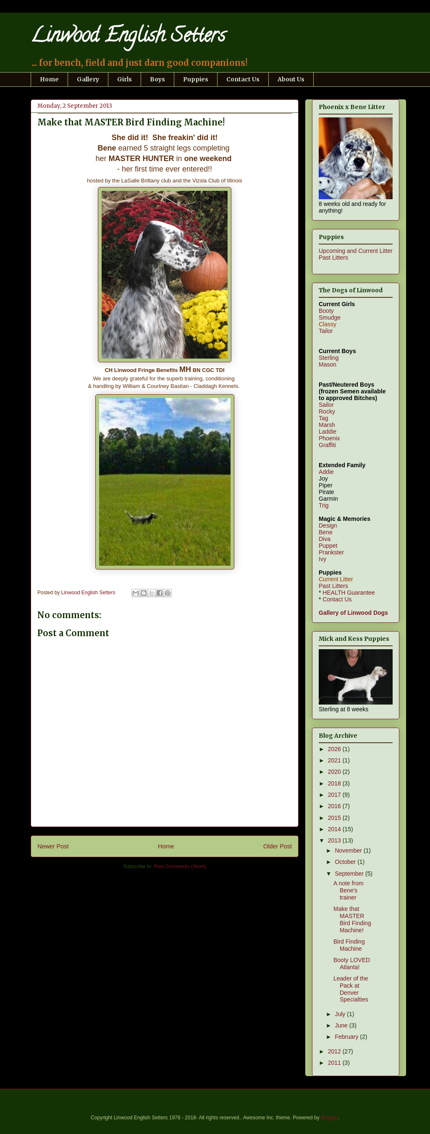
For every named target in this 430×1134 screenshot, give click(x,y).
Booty (326, 310)
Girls (124, 79)
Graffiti (327, 445)
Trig (324, 505)
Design (328, 525)
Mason (327, 364)
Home (49, 79)
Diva (324, 539)
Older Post (277, 846)
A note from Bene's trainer (348, 890)
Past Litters (333, 257)
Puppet (328, 545)
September (350, 873)
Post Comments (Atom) (180, 866)
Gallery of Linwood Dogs (353, 612)
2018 (335, 783)
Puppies (195, 79)
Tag (323, 418)
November (349, 850)
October (346, 861)
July (341, 1014)
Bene (326, 532)
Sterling (328, 357)
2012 (335, 1051)
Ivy (322, 559)
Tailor (326, 331)
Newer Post (52, 846)
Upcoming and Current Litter (356, 250)
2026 (335, 749)
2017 (335, 794)
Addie (326, 471)
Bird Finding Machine (349, 945)
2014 (335, 829)
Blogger (329, 1118)
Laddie (327, 431)
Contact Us (243, 79)
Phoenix (329, 438)
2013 (335, 840)
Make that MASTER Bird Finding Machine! (352, 919)
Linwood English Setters (128, 37)
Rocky (327, 411)
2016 (335, 806)
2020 (335, 771)
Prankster (331, 552)
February (347, 1036)
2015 (335, 817)
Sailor (326, 404)
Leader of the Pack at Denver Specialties (350, 989)
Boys (157, 79)
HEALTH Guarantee (348, 592)
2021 (335, 760)
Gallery (88, 79)
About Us (291, 79)
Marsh (327, 424)
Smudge (330, 317)
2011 (335, 1062)
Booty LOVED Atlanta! (351, 963)
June (342, 1025)
